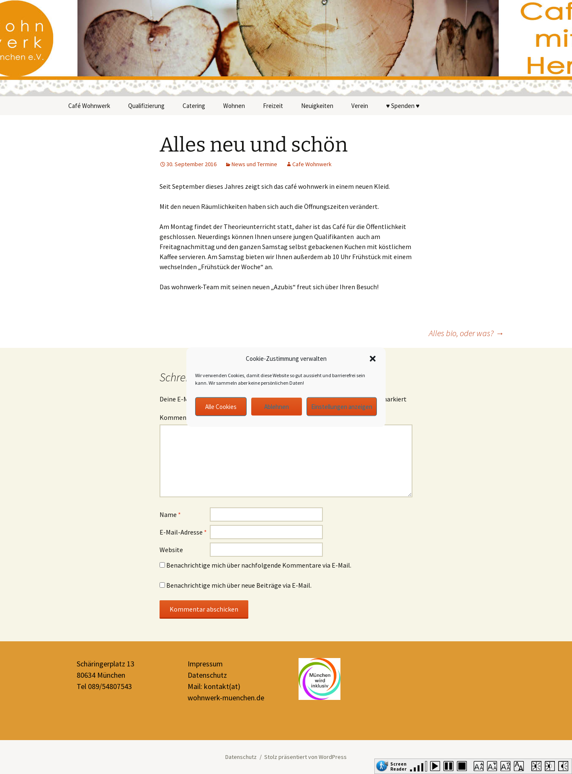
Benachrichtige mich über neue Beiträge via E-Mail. (239, 585)
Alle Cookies (221, 406)
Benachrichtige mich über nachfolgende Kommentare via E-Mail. (258, 565)
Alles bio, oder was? (466, 333)
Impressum (205, 664)
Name (170, 514)
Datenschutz (207, 675)
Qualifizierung (146, 106)
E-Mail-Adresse (183, 532)
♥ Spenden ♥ (403, 106)
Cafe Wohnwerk (312, 164)
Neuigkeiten (317, 106)
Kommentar (179, 417)
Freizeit (273, 106)
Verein (359, 106)
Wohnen (234, 106)
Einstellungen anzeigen (341, 406)
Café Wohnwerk (89, 106)
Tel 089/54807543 (104, 686)
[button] (372, 359)
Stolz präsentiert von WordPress (305, 757)
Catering (194, 106)
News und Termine (254, 164)
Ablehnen (276, 406)
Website (171, 549)
